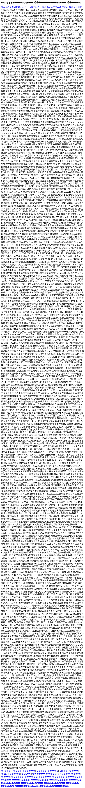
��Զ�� (26, 774)
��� (27, 785)
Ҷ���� (17, 771)
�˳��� (5, 777)
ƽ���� (73, 771)
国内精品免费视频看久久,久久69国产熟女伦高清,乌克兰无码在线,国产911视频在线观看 (41, 7)
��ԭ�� (49, 780)
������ (28, 771)
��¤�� (49, 782)
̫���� (39, 782)
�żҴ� (34, 785)
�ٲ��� (6, 771)
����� (41, 771)
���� (16, 782)
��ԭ (4, 774)
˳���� (44, 785)
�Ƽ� (65, 785)
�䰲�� (63, 771)
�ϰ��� (6, 780)
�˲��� (75, 774)
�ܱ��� (16, 780)
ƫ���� (25, 780)
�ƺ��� (6, 782)
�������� (74, 777)
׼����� (51, 774)
